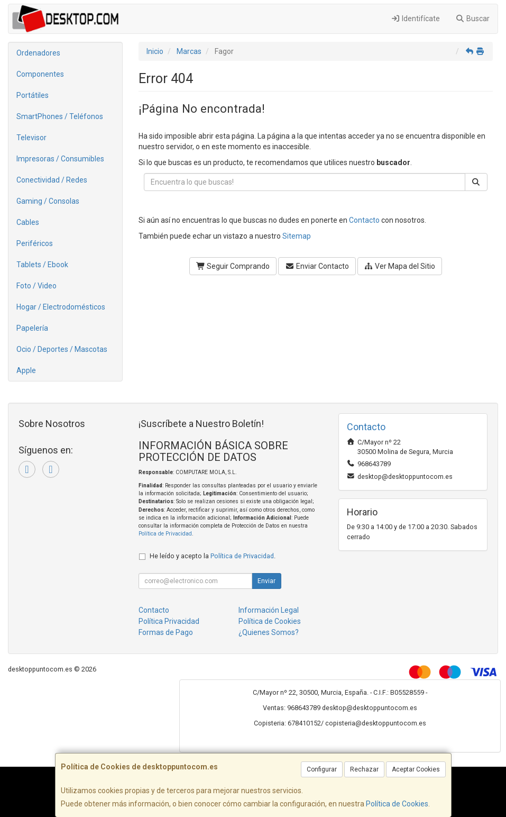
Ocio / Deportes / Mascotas (61, 349)
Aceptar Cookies (416, 769)
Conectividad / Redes (51, 180)
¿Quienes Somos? (268, 632)
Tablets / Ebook (42, 264)
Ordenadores (38, 53)
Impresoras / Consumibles (60, 159)
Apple (26, 370)
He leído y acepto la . (212, 556)
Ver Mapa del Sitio (400, 266)
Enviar (266, 581)
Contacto (364, 220)
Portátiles (32, 95)
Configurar (322, 769)
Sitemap (296, 236)
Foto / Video (36, 286)
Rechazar (364, 769)
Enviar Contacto (317, 266)
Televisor (31, 137)
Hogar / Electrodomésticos (60, 307)
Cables (27, 222)
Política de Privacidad (165, 534)
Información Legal (268, 610)
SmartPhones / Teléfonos (59, 116)
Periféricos (34, 243)
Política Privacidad (169, 621)
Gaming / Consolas (47, 201)
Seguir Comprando (233, 266)
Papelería (32, 328)
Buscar (473, 18)
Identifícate (415, 18)
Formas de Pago (166, 632)
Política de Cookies (397, 804)
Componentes (40, 74)
